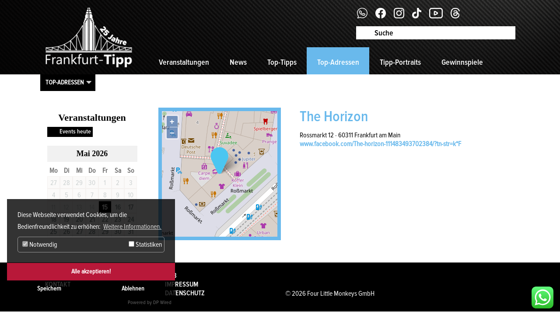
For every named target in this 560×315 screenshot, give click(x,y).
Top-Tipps (282, 62)
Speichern (49, 288)
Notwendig (39, 244)
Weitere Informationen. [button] (132, 226)
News (238, 62)
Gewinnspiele (462, 62)
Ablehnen (133, 288)
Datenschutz (185, 293)
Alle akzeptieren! (91, 271)
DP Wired (162, 302)
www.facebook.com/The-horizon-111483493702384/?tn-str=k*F (380, 144)
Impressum (181, 284)
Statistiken (145, 244)
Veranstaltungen (184, 62)
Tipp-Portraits (400, 62)
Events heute (75, 131)
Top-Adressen (338, 62)
